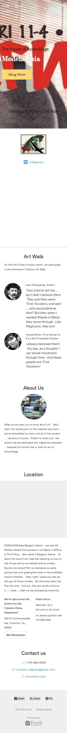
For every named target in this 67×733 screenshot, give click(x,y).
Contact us (26, 11)
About (19, 6)
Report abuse (44, 709)
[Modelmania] (33, 144)
